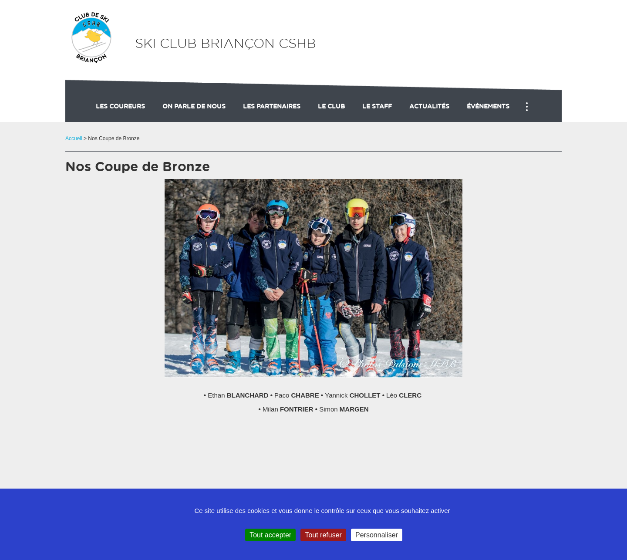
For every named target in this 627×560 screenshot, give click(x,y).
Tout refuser (323, 535)
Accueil (73, 138)
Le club (331, 107)
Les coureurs (120, 107)
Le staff (377, 107)
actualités (429, 107)
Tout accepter (270, 535)
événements (488, 107)
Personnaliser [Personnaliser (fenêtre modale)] (376, 535)
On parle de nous (194, 107)
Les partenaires (271, 107)
